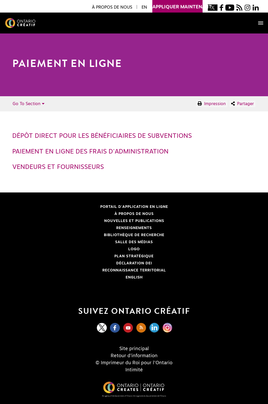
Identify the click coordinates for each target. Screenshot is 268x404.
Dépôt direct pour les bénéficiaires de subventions (102, 136)
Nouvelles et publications (134, 221)
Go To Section (28, 104)
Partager (242, 103)
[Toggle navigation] (258, 23)
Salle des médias (134, 242)
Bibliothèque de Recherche (90, 235)
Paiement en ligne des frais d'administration (90, 152)
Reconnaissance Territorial (91, 270)
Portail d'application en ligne (92, 207)
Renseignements (134, 228)
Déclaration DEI (84, 263)
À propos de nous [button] (112, 7)
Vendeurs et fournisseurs (58, 167)
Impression (212, 103)
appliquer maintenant (177, 4)
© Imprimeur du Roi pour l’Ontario (134, 363)
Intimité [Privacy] (134, 370)
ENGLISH (134, 277)
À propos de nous (134, 214)
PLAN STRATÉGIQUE (134, 256)
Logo (134, 249)
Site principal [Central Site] (134, 348)
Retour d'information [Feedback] (134, 356)
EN (144, 7)
